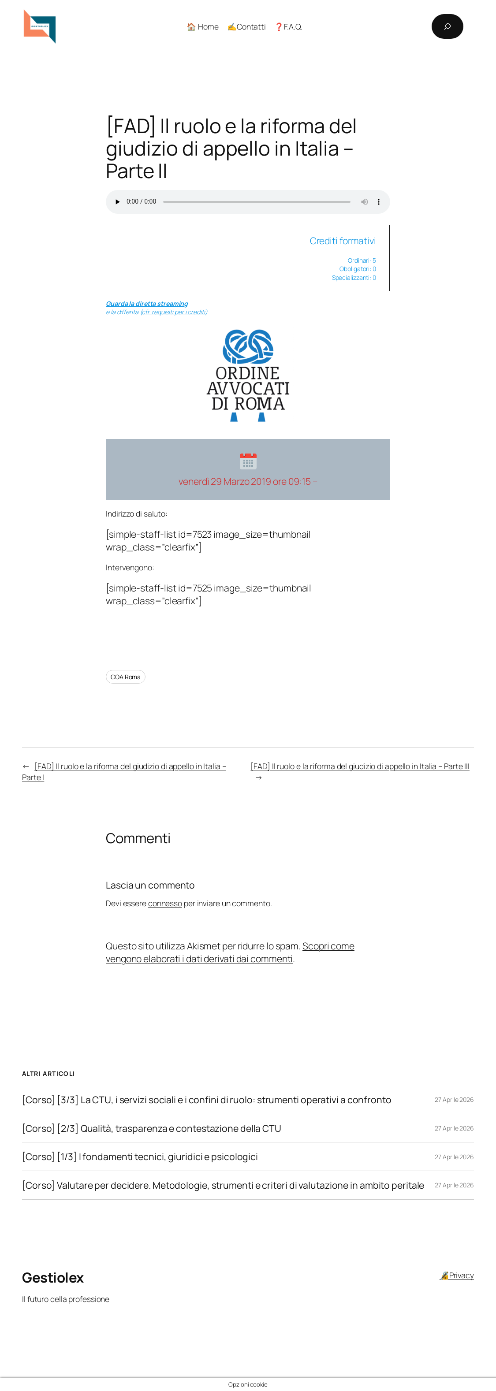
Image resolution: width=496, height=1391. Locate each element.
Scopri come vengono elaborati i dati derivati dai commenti (230, 952)
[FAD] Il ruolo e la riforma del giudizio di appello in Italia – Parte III (360, 766)
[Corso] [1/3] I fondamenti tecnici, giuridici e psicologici (140, 1156)
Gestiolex (53, 1277)
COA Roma (126, 677)
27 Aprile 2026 (454, 1099)
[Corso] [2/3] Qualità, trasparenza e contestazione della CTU (151, 1128)
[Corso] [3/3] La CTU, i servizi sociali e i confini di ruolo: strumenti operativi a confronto (207, 1099)
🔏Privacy (457, 1275)
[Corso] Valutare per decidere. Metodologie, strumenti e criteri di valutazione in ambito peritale (223, 1185)
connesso (165, 903)
